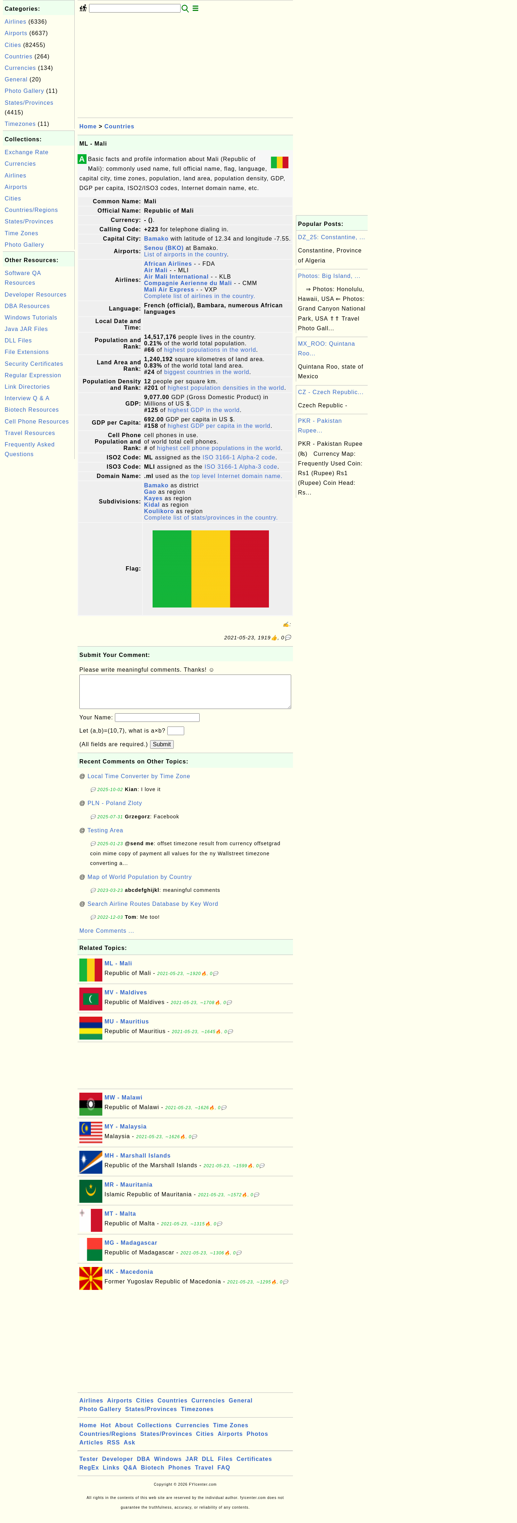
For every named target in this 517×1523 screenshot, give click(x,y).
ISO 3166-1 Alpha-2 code (238, 457)
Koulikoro (159, 511)
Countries (18, 56)
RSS (113, 1450)
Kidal (152, 505)
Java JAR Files (26, 329)
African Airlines (168, 264)
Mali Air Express (169, 290)
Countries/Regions (31, 210)
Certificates (254, 1466)
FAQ (224, 1475)
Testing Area (105, 837)
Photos (257, 1441)
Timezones (20, 124)
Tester (88, 1466)
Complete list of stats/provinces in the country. (211, 518)
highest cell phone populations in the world (219, 448)
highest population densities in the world (226, 388)
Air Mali (156, 270)
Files (225, 1466)
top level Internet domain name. (237, 476)
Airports (16, 33)
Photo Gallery (24, 91)
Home (88, 126)
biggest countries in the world (206, 372)
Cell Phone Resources (37, 421)
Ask (129, 1450)
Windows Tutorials (31, 317)
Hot (106, 1432)
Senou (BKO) (164, 248)
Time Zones (21, 233)
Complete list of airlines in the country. (199, 296)
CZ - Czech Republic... (331, 392)
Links (111, 1475)
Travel (204, 1475)
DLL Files (18, 340)
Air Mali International (176, 277)
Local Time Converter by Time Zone (139, 783)
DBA (143, 1466)
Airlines (15, 22)
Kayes (153, 498)
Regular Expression (33, 375)
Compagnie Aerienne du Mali (188, 283)
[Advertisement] (39, 568)
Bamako (156, 239)
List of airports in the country (185, 254)
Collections (154, 1432)
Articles (91, 1450)
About (124, 1432)
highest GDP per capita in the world (219, 426)
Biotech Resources (32, 410)
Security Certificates (34, 364)
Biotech (153, 1475)
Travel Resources (30, 433)
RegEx (89, 1475)
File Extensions (27, 352)
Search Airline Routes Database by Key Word (153, 911)
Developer (117, 1466)
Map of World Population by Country (140, 884)
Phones (179, 1475)
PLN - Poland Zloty (115, 810)
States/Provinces (29, 103)
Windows (168, 1466)
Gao (150, 492)
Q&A (131, 1475)
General (16, 79)
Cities (13, 45)
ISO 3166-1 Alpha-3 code (241, 467)
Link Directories (27, 387)
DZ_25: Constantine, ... (331, 237)
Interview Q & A (27, 398)
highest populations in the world (210, 350)
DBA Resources (27, 306)
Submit (162, 751)
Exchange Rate (26, 152)
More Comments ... (106, 938)
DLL (208, 1466)
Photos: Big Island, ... (329, 276)
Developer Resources (36, 295)
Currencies (20, 68)
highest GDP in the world (204, 410)
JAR (192, 1466)
